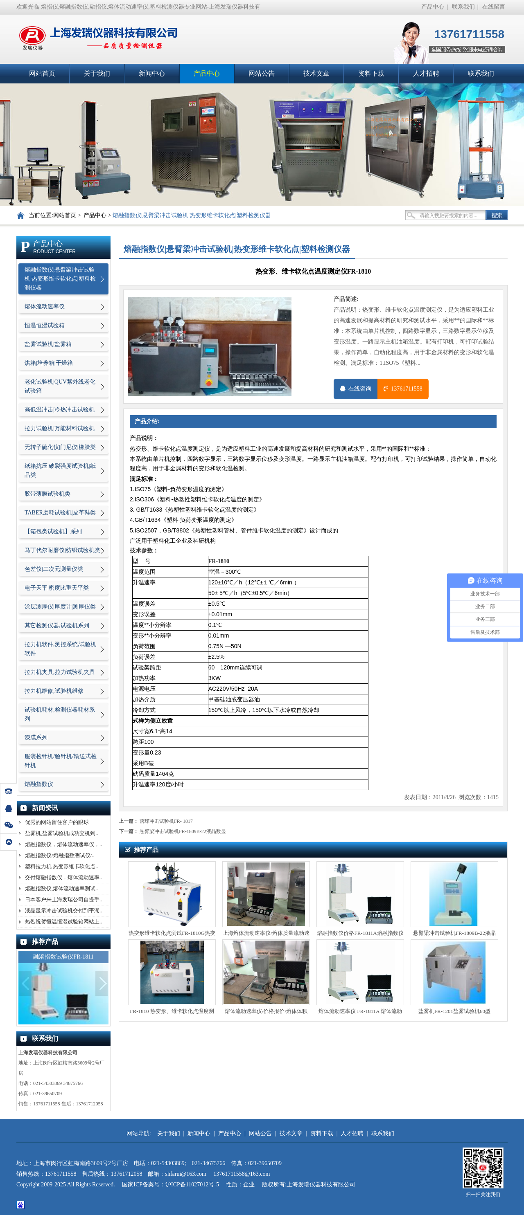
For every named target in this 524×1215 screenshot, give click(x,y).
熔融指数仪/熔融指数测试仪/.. (60, 855)
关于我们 (97, 73)
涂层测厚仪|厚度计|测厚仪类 (60, 607)
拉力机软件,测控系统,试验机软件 (60, 648)
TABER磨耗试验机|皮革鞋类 (60, 513)
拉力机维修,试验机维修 (54, 691)
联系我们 (463, 7)
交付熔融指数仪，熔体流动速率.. (63, 877)
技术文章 (316, 73)
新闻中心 (152, 73)
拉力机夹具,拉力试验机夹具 (60, 672)
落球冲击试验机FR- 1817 (166, 821)
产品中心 (432, 7)
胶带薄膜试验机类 (47, 494)
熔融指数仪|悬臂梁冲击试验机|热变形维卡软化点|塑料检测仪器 (192, 215)
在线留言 (493, 7)
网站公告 (261, 73)
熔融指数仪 (39, 784)
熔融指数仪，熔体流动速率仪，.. (63, 844)
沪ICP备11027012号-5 (192, 1184)
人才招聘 (426, 73)
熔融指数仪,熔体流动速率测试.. (61, 888)
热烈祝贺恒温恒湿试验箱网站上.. (63, 922)
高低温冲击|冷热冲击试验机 (60, 409)
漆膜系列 (36, 737)
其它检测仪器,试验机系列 (57, 625)
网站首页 (42, 73)
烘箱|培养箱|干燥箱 (49, 363)
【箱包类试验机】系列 (53, 531)
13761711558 (403, 389)
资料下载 (371, 73)
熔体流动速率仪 (45, 306)
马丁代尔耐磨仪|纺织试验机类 (62, 550)
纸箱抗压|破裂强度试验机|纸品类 (60, 470)
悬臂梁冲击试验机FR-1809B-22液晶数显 (183, 831)
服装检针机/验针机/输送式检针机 (61, 760)
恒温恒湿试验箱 (45, 325)
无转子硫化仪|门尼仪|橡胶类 (60, 447)
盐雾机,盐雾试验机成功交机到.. (61, 833)
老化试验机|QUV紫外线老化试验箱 (60, 386)
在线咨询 (355, 389)
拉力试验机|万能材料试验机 (60, 428)
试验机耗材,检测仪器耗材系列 (60, 714)
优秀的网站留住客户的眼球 (57, 822)
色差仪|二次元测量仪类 (54, 569)
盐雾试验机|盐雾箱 (48, 344)
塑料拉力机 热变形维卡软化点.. (61, 866)
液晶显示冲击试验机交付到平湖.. (63, 910)
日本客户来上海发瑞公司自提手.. (63, 899)
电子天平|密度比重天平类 (57, 588)
